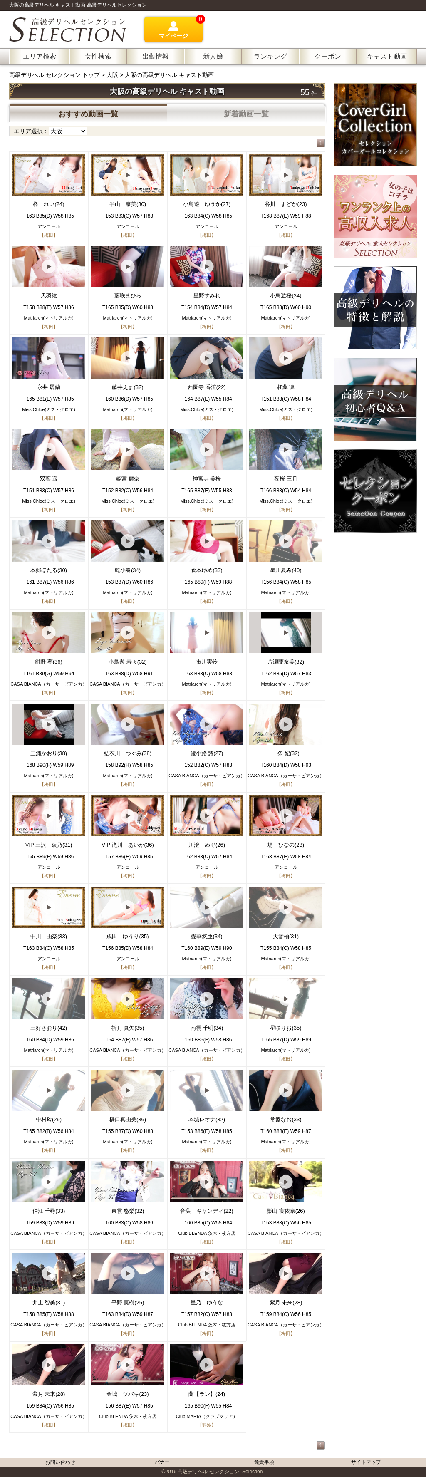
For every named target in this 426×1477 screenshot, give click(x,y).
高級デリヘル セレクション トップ (55, 75)
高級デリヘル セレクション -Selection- (221, 1472)
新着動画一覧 (246, 114)
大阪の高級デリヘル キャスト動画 (169, 75)
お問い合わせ (60, 1462)
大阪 (112, 75)
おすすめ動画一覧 (88, 114)
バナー (162, 1462)
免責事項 (264, 1462)
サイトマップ (366, 1462)
